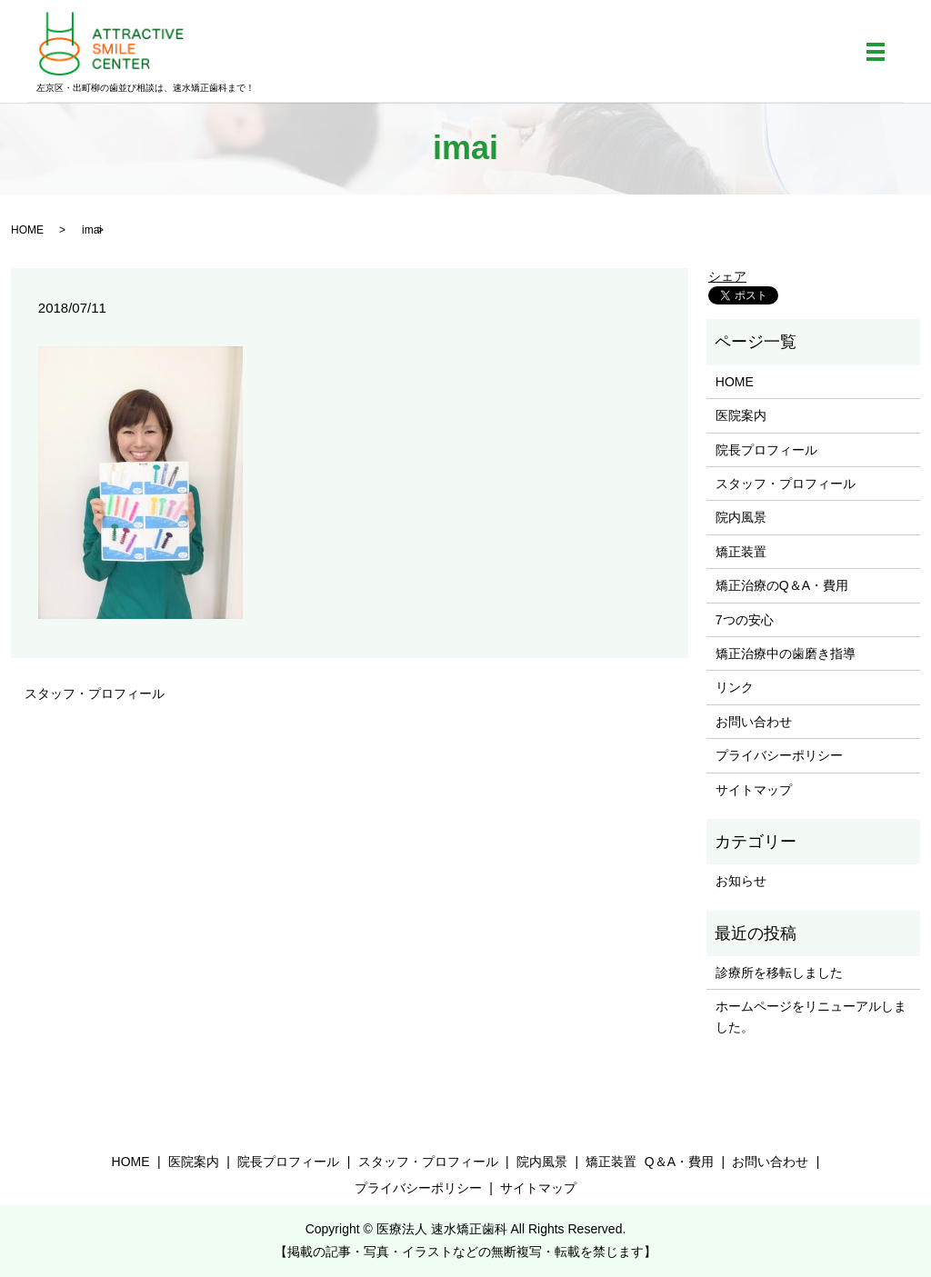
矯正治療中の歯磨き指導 (786, 653)
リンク (735, 687)
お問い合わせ (754, 721)
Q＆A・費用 (679, 1161)
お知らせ (741, 880)
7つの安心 (745, 620)
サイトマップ (754, 790)
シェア (727, 276)
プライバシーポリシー (779, 755)
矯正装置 (741, 551)
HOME (27, 230)
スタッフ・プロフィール (95, 693)
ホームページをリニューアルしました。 (811, 1016)
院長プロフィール (766, 450)
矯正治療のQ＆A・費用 (782, 585)
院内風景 (741, 517)
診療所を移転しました (779, 972)
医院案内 (741, 415)
